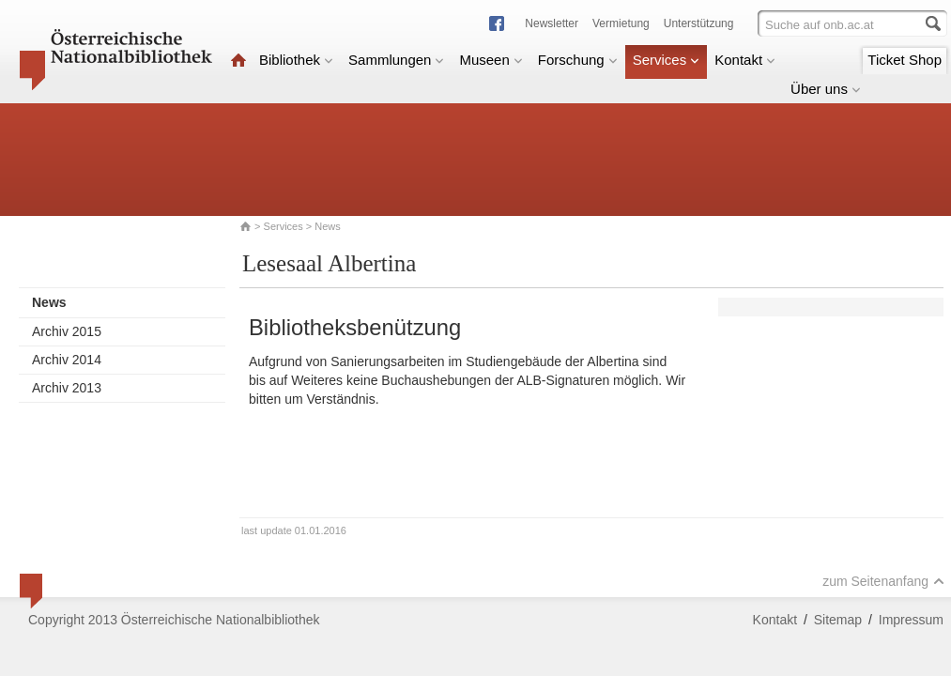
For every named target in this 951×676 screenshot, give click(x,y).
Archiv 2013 (66, 387)
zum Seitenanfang (883, 581)
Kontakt (744, 60)
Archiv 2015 (66, 331)
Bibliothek (296, 60)
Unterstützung (699, 23)
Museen (490, 60)
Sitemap (838, 619)
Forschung (578, 60)
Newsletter (551, 23)
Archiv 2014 (66, 359)
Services (666, 60)
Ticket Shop (904, 60)
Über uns (825, 89)
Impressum (911, 619)
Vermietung (621, 23)
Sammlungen (396, 60)
